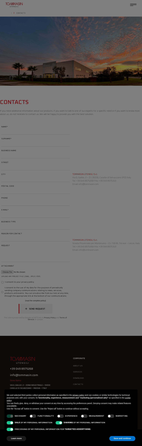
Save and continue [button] (122, 438)
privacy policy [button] (78, 395)
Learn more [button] (16, 438)
